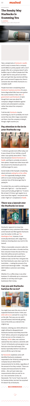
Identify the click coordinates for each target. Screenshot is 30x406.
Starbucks (13, 112)
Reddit (24, 198)
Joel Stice (5, 21)
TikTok (9, 339)
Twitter (26, 146)
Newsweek (6, 355)
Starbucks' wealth (21, 63)
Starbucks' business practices (11, 90)
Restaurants (5, 7)
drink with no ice (6, 315)
